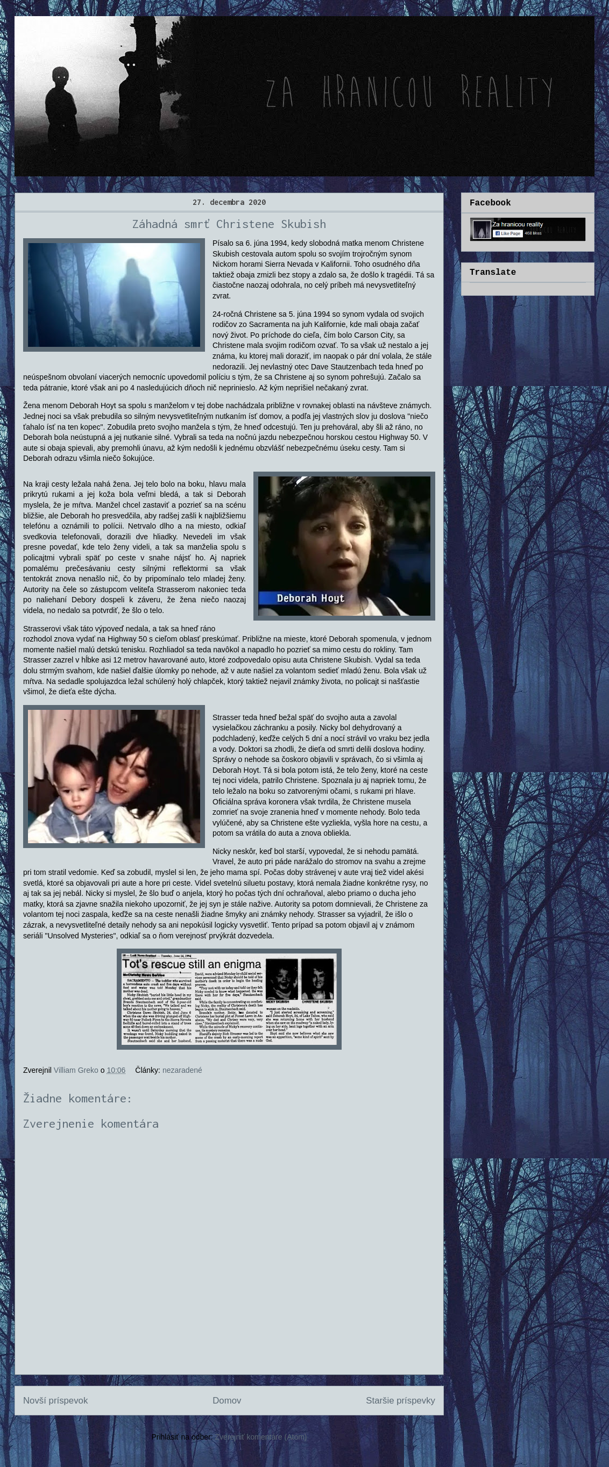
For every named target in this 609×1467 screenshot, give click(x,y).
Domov (227, 1400)
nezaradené (182, 1070)
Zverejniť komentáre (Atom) (261, 1437)
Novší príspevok (55, 1400)
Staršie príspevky (400, 1400)
